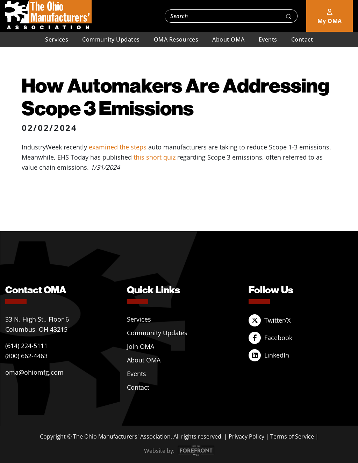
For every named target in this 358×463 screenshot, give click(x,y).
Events (268, 39)
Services (56, 39)
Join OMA (140, 346)
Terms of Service (292, 436)
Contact (302, 39)
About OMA (228, 39)
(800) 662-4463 (26, 356)
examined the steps (117, 147)
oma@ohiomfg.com (34, 372)
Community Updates (111, 39)
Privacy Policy (246, 436)
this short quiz (155, 157)
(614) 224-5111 (26, 345)
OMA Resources (176, 39)
